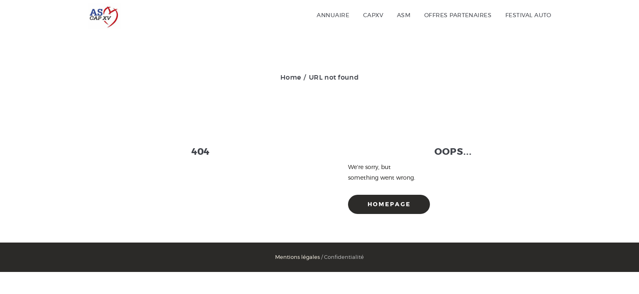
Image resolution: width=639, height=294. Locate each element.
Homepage (389, 204)
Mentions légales (297, 257)
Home (290, 77)
